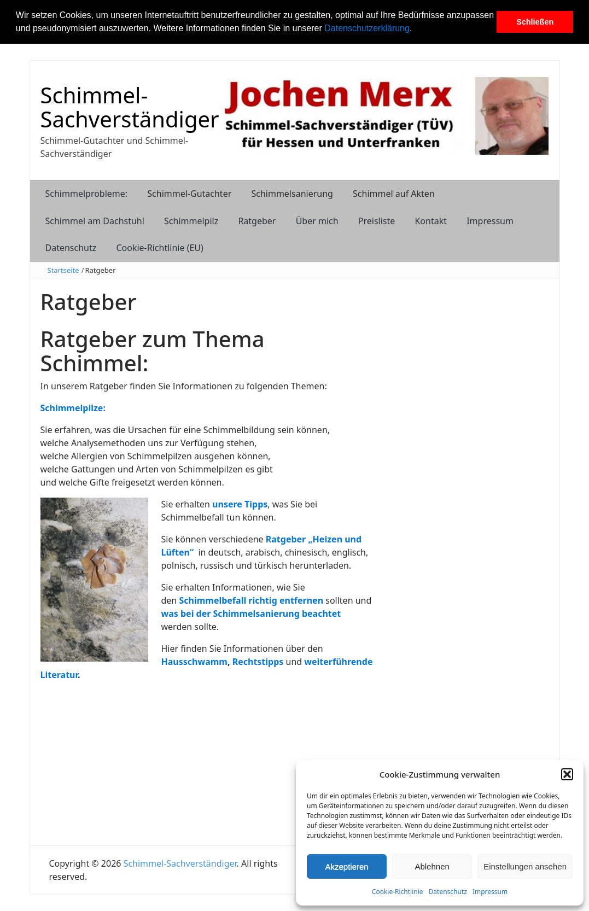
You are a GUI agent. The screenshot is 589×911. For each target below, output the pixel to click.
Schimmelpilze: (73, 408)
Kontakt (431, 221)
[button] (416, 29)
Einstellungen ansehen (525, 866)
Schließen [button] (534, 21)
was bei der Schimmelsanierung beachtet (251, 614)
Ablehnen (432, 866)
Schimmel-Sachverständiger (129, 107)
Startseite (63, 270)
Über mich (317, 221)
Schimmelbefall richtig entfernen (251, 600)
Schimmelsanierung (292, 194)
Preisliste (376, 221)
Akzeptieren (346, 866)
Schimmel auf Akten (394, 194)
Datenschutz (448, 891)
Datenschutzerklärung (367, 28)
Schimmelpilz (191, 221)
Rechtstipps (258, 662)
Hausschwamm (194, 662)
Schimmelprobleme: (86, 194)
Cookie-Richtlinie (397, 891)
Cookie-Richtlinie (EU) (159, 248)
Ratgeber (257, 221)
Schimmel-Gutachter (189, 194)
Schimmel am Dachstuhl (94, 221)
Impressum (490, 891)
